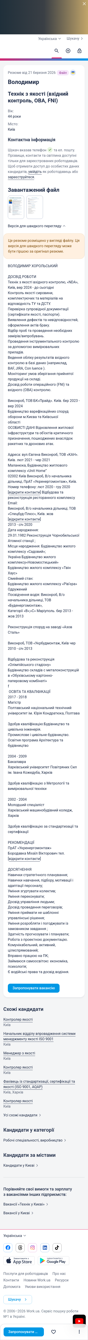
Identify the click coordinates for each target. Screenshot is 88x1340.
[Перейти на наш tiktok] (57, 1247)
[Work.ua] (7, 52)
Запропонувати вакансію (26, 1332)
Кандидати (21, 1165)
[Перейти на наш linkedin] (44, 1247)
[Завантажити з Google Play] (53, 1260)
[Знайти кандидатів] (57, 51)
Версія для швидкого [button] (37, 226)
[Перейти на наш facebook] (7, 1247)
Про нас (59, 1274)
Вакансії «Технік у (26, 1204)
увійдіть (35, 172)
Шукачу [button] (18, 1299)
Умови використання (42, 1287)
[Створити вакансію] (68, 51)
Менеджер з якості (19, 1053)
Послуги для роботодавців (25, 1274)
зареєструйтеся (21, 177)
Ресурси (62, 1280)
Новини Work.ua (37, 1280)
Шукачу (76, 38)
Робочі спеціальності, (35, 1140)
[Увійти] (79, 51)
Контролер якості (18, 1019)
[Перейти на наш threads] (20, 1247)
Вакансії (19, 1213)
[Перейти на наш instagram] (32, 1247)
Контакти (11, 1280)
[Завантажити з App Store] (19, 1260)
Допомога (11, 1287)
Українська (15, 1236)
